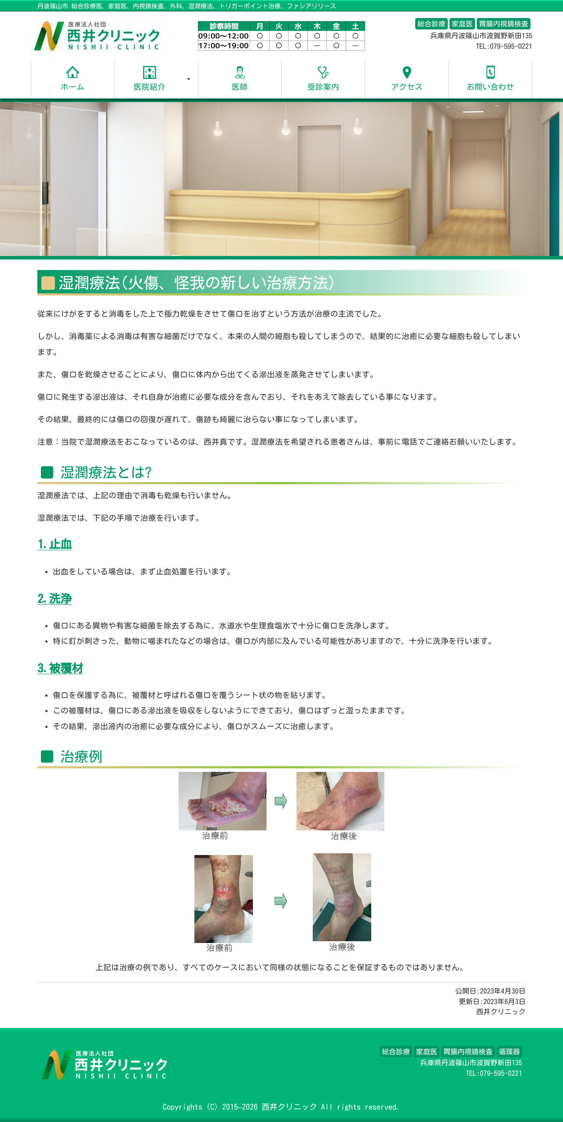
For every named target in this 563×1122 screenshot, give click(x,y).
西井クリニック (289, 1107)
